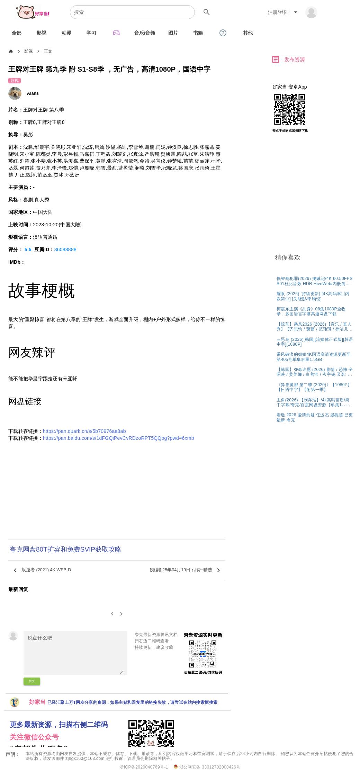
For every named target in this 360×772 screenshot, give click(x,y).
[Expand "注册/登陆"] (283, 12)
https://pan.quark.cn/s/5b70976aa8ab (84, 431)
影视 (28, 51)
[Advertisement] (117, 492)
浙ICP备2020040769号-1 (143, 767)
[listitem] (314, 280)
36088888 (65, 249)
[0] (112, 614)
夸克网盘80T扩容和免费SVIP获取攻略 (66, 549)
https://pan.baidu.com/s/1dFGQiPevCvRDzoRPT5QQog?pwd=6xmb (118, 438)
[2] (121, 614)
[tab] (16, 33)
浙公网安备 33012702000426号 (207, 767)
